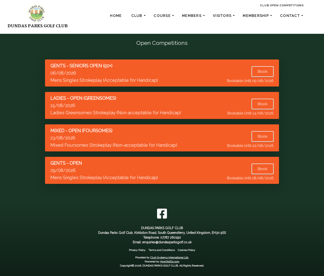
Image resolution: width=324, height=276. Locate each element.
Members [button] (192, 16)
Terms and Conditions (161, 250)
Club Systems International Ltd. (169, 257)
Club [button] (137, 16)
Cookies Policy (186, 250)
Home (116, 16)
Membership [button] (256, 16)
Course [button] (163, 16)
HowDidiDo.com (169, 261)
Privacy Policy (137, 250)
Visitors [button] (223, 16)
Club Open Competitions (282, 5)
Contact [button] (290, 16)
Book (263, 71)
